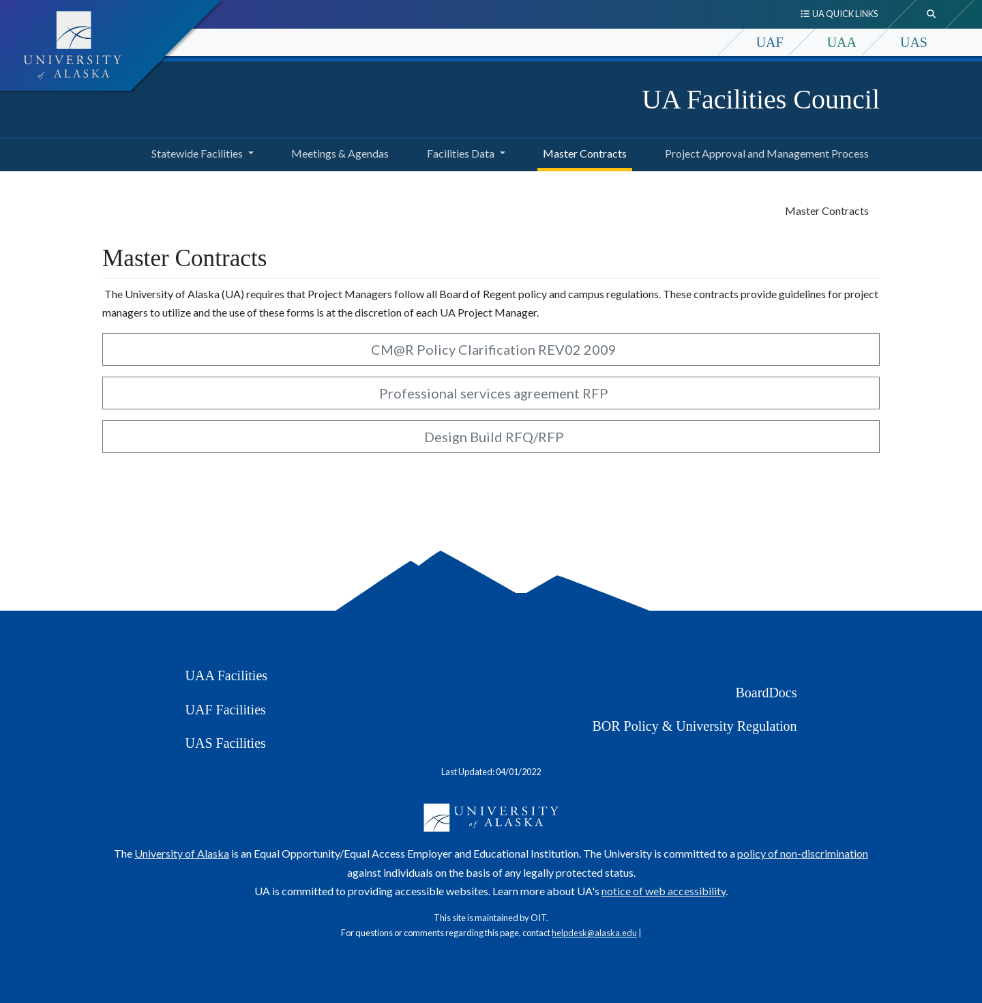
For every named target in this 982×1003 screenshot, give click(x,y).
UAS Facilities (225, 743)
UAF (770, 42)
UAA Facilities (226, 675)
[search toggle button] (931, 14)
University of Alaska (181, 853)
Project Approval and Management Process (764, 151)
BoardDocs (766, 692)
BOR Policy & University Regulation (695, 725)
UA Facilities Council (761, 99)
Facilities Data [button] (460, 153)
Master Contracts (582, 151)
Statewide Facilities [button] (197, 153)
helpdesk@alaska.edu (594, 932)
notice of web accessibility (663, 890)
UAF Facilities (225, 709)
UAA (842, 42)
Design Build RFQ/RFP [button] (491, 436)
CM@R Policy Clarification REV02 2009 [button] (491, 349)
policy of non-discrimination (802, 853)
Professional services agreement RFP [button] (491, 393)
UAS (913, 42)
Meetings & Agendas (337, 151)
